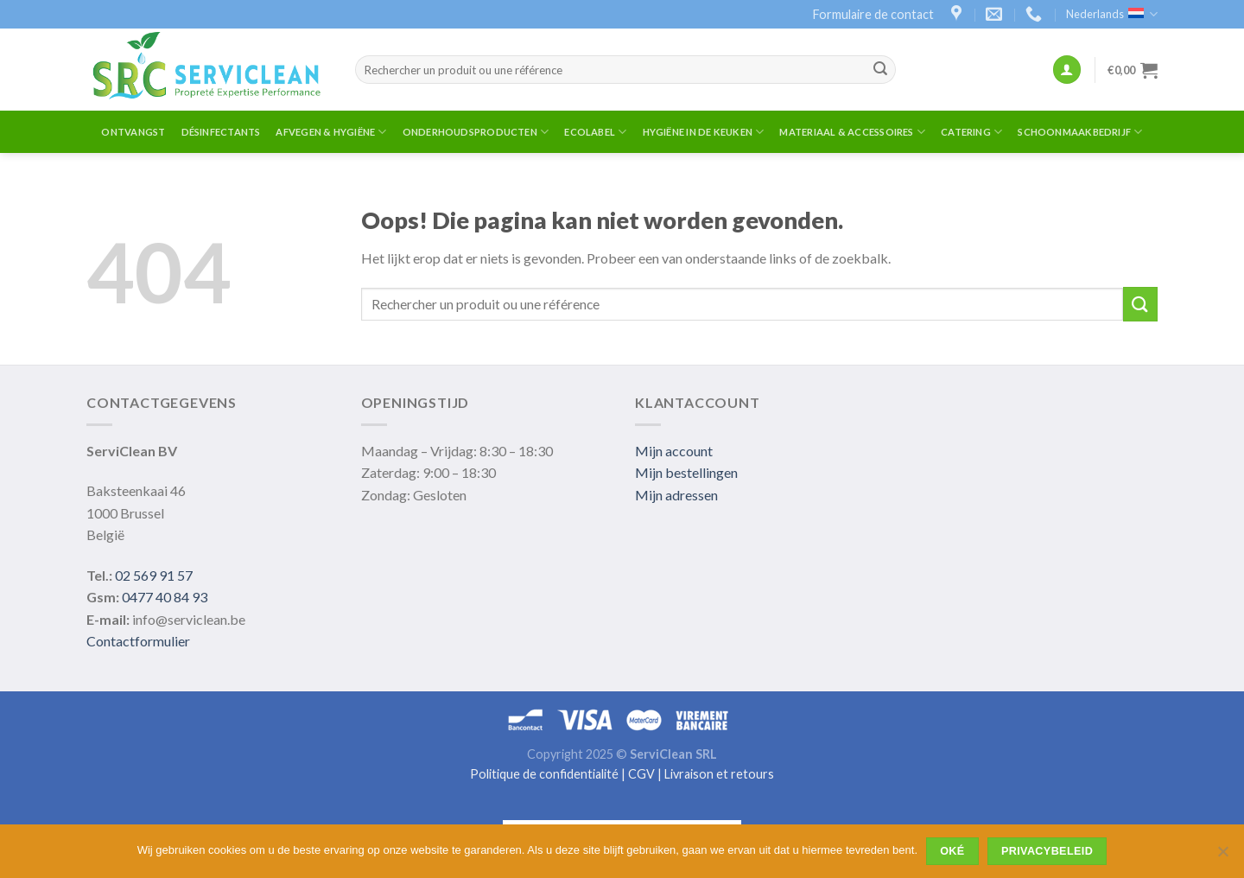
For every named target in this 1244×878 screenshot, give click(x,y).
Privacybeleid (1047, 851)
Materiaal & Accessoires (852, 132)
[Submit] (880, 70)
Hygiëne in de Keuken (704, 132)
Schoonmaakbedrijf (1080, 132)
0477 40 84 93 (164, 597)
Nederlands (1112, 14)
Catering (971, 132)
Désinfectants (221, 131)
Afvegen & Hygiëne (331, 132)
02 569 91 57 (154, 575)
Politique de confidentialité (544, 774)
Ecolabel (595, 132)
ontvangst (133, 131)
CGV (641, 774)
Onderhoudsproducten (476, 132)
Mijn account (674, 450)
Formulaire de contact (873, 14)
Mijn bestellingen (686, 472)
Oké (952, 851)
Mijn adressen (676, 495)
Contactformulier (138, 641)
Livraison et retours (719, 774)
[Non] (1222, 856)
